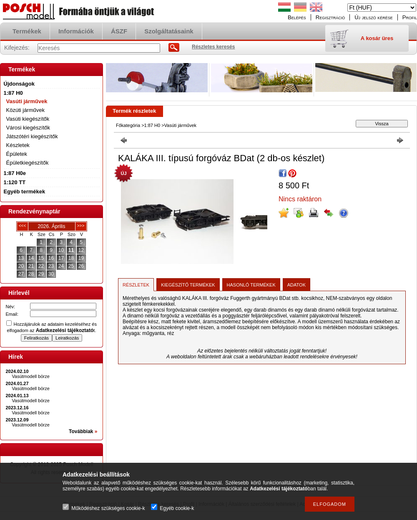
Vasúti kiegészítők (28, 119)
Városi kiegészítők (28, 127)
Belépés (297, 17)
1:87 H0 (152, 125)
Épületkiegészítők (27, 163)
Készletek (18, 145)
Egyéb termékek (24, 191)
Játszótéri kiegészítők (32, 136)
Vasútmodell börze (31, 376)
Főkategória (128, 125)
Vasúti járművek (27, 101)
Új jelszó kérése (373, 17)
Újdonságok (19, 84)
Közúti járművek (25, 110)
